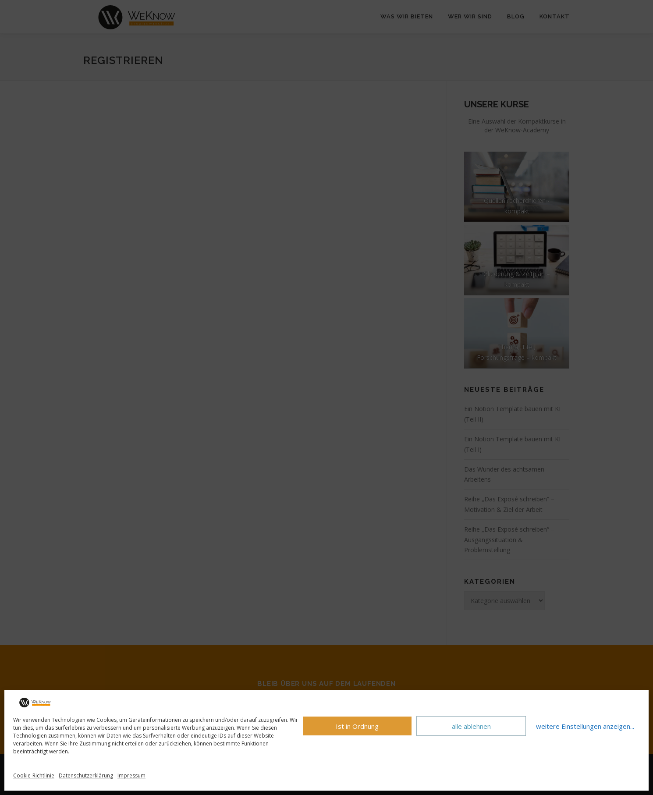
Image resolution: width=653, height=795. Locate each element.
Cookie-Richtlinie (33, 775)
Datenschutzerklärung (86, 775)
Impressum (131, 775)
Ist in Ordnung (357, 726)
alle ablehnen (471, 726)
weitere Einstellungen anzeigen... (585, 726)
